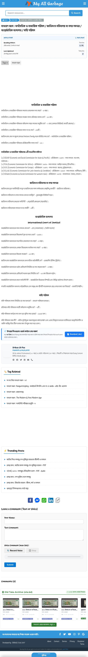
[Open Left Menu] (3, 3)
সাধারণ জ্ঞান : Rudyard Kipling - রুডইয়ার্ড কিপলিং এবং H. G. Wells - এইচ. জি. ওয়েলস (35, 385)
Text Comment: (44, 534)
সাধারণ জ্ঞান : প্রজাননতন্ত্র (13, 391)
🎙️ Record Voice (14, 552)
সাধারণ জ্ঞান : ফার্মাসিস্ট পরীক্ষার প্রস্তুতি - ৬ (20, 403)
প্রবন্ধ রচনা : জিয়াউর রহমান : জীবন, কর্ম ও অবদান (22, 482)
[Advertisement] (44, 83)
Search (74, 13)
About (49, 643)
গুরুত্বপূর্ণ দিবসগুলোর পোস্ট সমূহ (16, 488)
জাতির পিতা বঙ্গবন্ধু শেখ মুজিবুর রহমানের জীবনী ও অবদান (25, 459)
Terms (82, 645)
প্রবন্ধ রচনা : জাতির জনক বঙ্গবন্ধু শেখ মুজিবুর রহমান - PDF (25, 465)
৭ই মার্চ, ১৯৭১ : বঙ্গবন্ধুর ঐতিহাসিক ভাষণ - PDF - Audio (24, 470)
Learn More (65, 651)
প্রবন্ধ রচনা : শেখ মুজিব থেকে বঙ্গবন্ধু (17, 476)
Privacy (72, 643)
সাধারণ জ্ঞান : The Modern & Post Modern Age (23, 397)
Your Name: (44, 519)
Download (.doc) (74, 333)
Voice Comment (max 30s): (16, 547)
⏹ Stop (32, 552)
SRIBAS (14, 644)
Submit (10, 566)
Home (4, 20)
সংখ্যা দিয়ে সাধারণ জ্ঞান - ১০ (15, 380)
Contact (56, 643)
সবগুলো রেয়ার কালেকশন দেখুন (43, 626)
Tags (5, 62)
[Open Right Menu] (85, 3)
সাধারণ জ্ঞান (14, 20)
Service (64, 643)
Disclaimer (80, 643)
